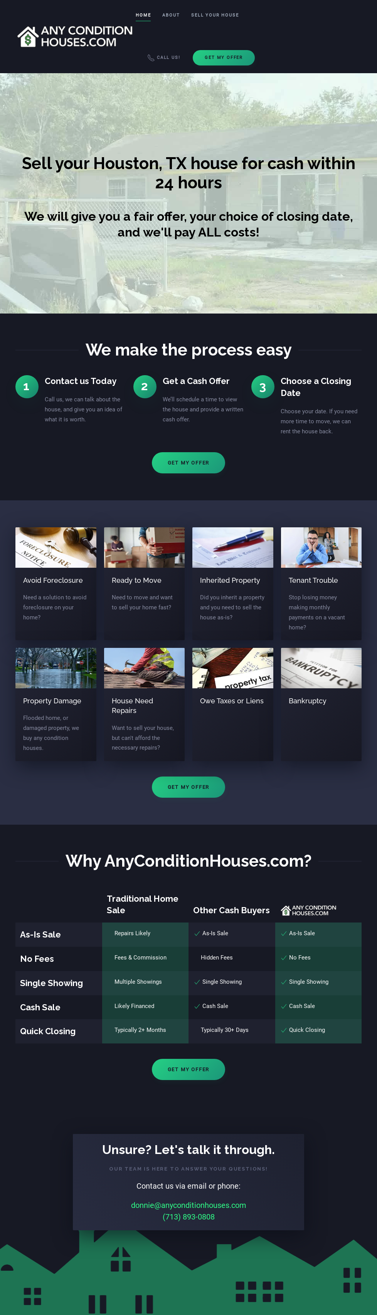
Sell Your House (215, 15)
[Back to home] (75, 36)
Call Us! (163, 58)
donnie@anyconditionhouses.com (188, 1205)
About (171, 15)
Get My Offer (224, 57)
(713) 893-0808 (189, 1216)
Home (143, 15)
